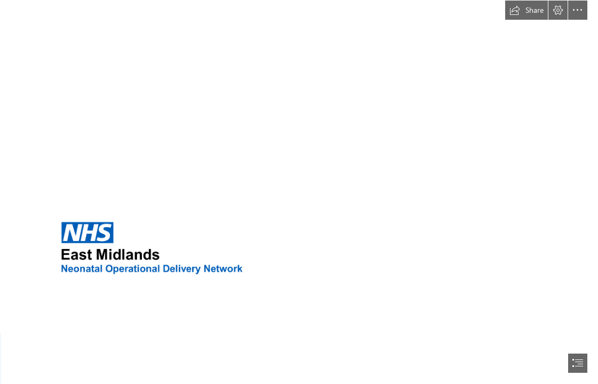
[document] (299, 192)
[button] (526, 10)
